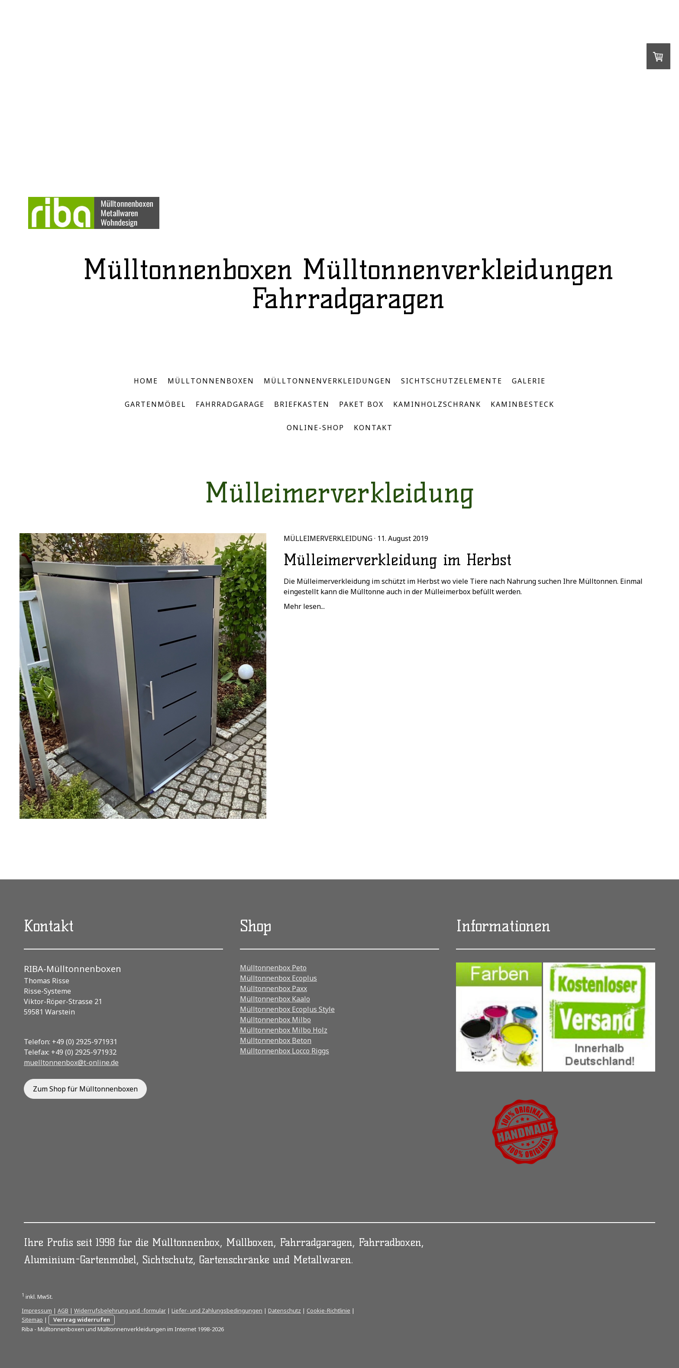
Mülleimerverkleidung (328, 538)
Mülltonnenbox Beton (275, 1040)
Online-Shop (315, 427)
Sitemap (32, 1319)
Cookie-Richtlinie (328, 1310)
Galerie (529, 381)
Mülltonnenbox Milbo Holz (283, 1030)
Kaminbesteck (522, 404)
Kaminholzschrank (437, 404)
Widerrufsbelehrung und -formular (120, 1310)
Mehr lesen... (304, 606)
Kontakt (373, 427)
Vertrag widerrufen (81, 1319)
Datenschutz (284, 1310)
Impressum (37, 1310)
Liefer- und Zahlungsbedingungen (216, 1310)
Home (146, 381)
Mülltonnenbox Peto (273, 967)
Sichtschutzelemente (451, 381)
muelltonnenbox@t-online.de (71, 1062)
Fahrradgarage (230, 404)
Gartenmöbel (155, 404)
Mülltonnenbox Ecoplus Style (287, 1009)
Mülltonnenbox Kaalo (275, 999)
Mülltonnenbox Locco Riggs (284, 1051)
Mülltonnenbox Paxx (273, 988)
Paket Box (361, 404)
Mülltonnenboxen (211, 381)
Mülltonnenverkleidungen (327, 381)
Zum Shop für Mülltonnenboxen (85, 1089)
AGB (63, 1310)
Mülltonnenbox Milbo (275, 1019)
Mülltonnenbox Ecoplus (278, 978)
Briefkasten (302, 404)
